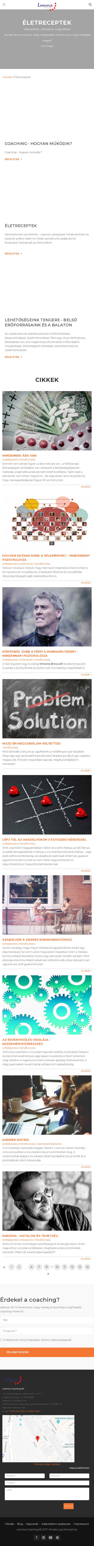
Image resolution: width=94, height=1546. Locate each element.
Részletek (13, 159)
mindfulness (27, 459)
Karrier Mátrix (15, 1140)
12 (72, 1266)
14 (87, 1266)
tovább (86, 486)
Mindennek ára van (19, 455)
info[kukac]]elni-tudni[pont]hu (25, 1411)
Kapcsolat (32, 1523)
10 (57, 1266)
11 (65, 1266)
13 (80, 1266)
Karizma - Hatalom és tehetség (30, 1236)
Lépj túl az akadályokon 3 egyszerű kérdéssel (44, 839)
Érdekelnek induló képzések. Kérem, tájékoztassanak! (35, 1339)
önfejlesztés (10, 459)
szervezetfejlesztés (49, 1143)
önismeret (26, 563)
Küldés (68, 1506)
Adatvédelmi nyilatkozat (56, 1523)
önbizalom (26, 1239)
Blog (20, 1523)
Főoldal (7, 77)
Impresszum (81, 1523)
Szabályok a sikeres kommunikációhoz (37, 940)
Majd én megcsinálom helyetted (31, 743)
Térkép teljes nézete (47, 1464)
